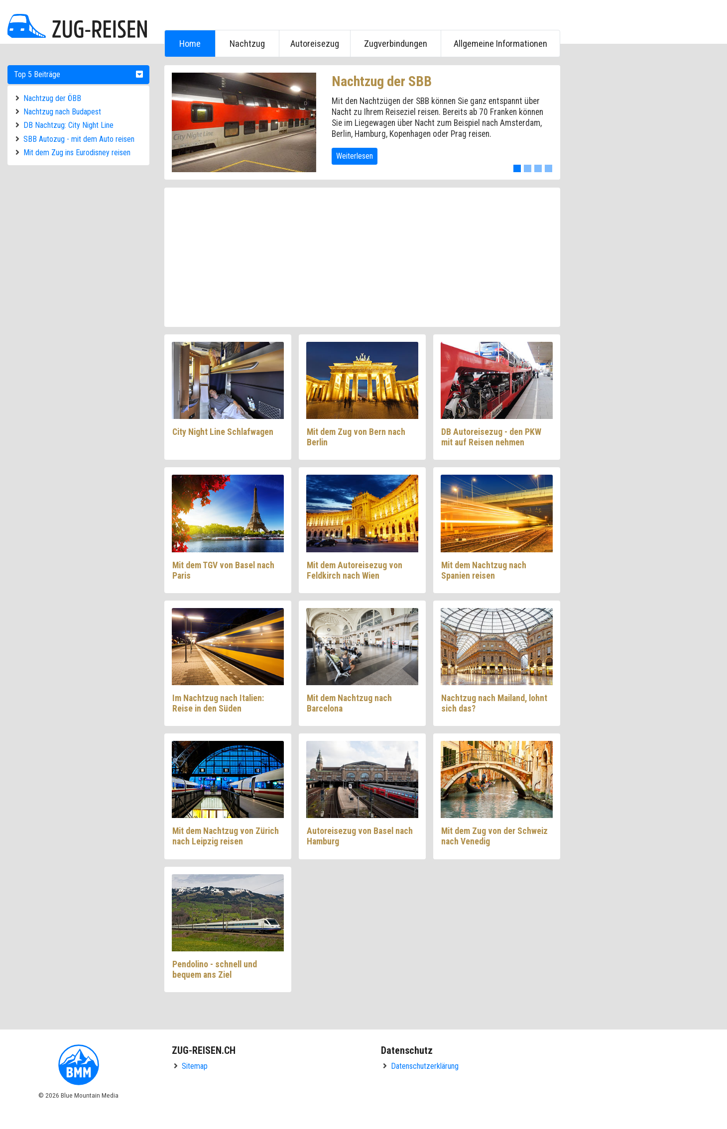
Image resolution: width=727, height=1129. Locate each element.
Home (190, 43)
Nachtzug (247, 43)
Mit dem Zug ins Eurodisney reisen (76, 152)
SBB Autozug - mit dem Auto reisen (78, 139)
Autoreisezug (314, 43)
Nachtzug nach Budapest (62, 111)
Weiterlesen (354, 156)
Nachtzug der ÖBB (52, 98)
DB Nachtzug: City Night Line (68, 125)
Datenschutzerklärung (425, 1066)
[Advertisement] (645, 214)
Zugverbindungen (395, 43)
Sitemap (195, 1066)
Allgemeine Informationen (500, 43)
